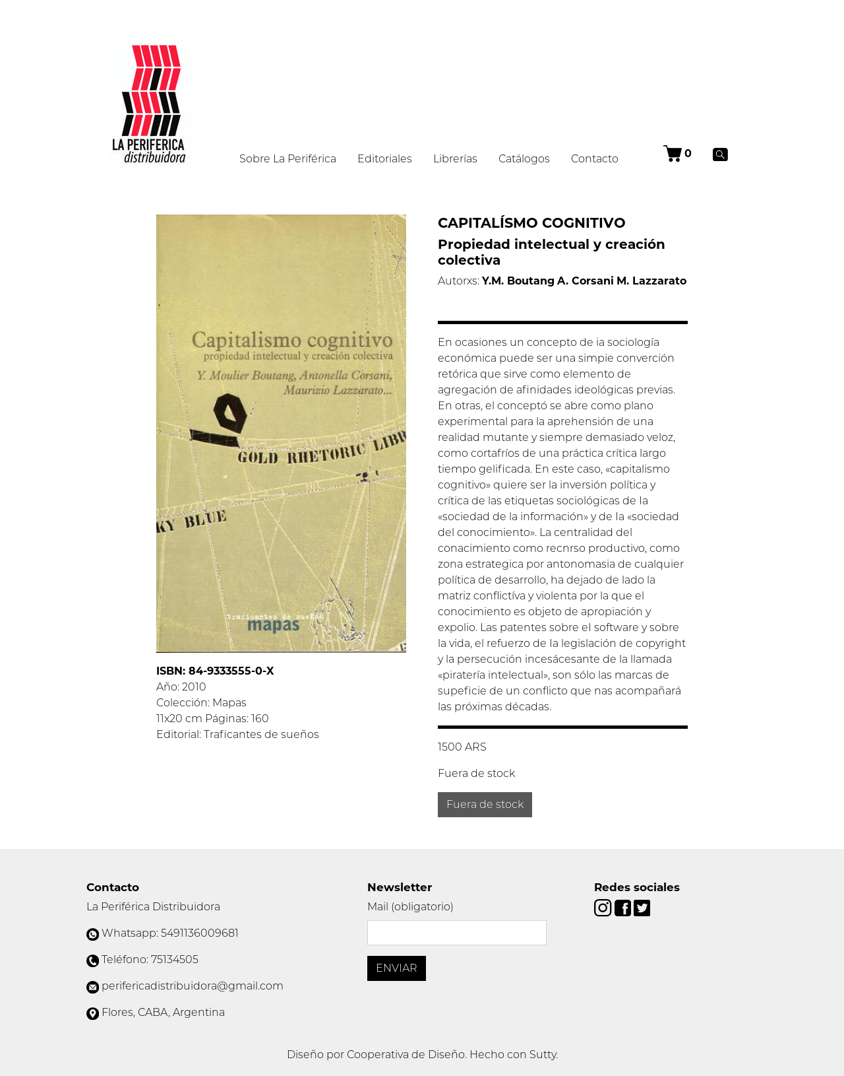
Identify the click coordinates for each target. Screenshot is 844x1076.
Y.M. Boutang (518, 281)
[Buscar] (720, 153)
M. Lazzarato (651, 281)
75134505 (174, 959)
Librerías (455, 158)
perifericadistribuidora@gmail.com (193, 986)
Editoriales (384, 158)
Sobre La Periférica (287, 158)
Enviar (396, 968)
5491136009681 (200, 933)
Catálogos (524, 158)
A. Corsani (585, 281)
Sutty (542, 1054)
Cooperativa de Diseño (406, 1054)
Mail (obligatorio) (410, 906)
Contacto (594, 158)
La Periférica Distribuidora (153, 906)
